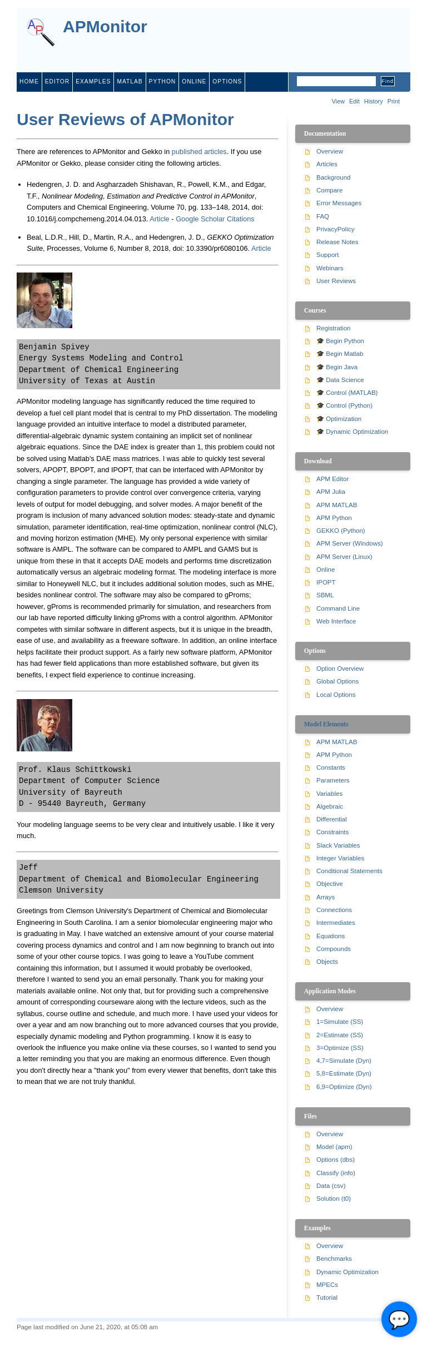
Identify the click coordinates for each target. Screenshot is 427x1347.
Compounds (333, 948)
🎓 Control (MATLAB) (347, 392)
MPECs (327, 1284)
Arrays (325, 897)
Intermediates (335, 922)
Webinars (329, 268)
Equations (330, 936)
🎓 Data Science (340, 380)
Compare (329, 190)
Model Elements (326, 724)
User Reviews (336, 281)
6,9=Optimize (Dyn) (344, 1086)
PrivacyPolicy (335, 229)
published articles (199, 151)
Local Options (335, 694)
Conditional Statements (349, 871)
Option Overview (340, 668)
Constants (330, 767)
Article (160, 219)
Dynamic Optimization (347, 1272)
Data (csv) (330, 1185)
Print (394, 101)
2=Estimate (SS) (339, 1035)
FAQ (322, 216)
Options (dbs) (335, 1159)
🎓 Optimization (338, 418)
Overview (329, 151)
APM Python (334, 517)
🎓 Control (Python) (344, 405)
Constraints (332, 832)
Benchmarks (334, 1258)
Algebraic (329, 806)
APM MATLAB (336, 505)
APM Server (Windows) (349, 543)
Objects (327, 961)
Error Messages (338, 203)
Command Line (338, 608)
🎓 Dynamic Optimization (352, 431)
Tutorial (326, 1297)
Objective (329, 883)
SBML (325, 595)
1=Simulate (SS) (339, 1021)
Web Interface (336, 621)
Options (227, 81)
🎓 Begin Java (337, 367)
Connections (334, 910)
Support (327, 254)
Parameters (333, 780)
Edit (354, 101)
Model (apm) (334, 1146)
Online (325, 569)
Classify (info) (335, 1173)
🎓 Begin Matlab (339, 353)
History (373, 101)
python (162, 81)
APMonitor (105, 27)
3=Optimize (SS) (340, 1047)
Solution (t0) (333, 1198)
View (338, 101)
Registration (333, 328)
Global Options (337, 681)
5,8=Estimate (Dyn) (343, 1073)
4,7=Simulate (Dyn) (343, 1060)
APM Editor (332, 479)
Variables (329, 793)
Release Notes (337, 242)
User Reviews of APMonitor (125, 119)
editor (57, 81)
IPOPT (326, 582)
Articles (326, 164)
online (194, 81)
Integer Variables (340, 858)
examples (93, 81)
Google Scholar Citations (215, 219)
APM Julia (330, 491)
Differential (331, 819)
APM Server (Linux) (344, 556)
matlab (129, 81)
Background (333, 177)
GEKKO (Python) (340, 530)
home (29, 81)
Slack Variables (338, 845)
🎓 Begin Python (340, 341)
